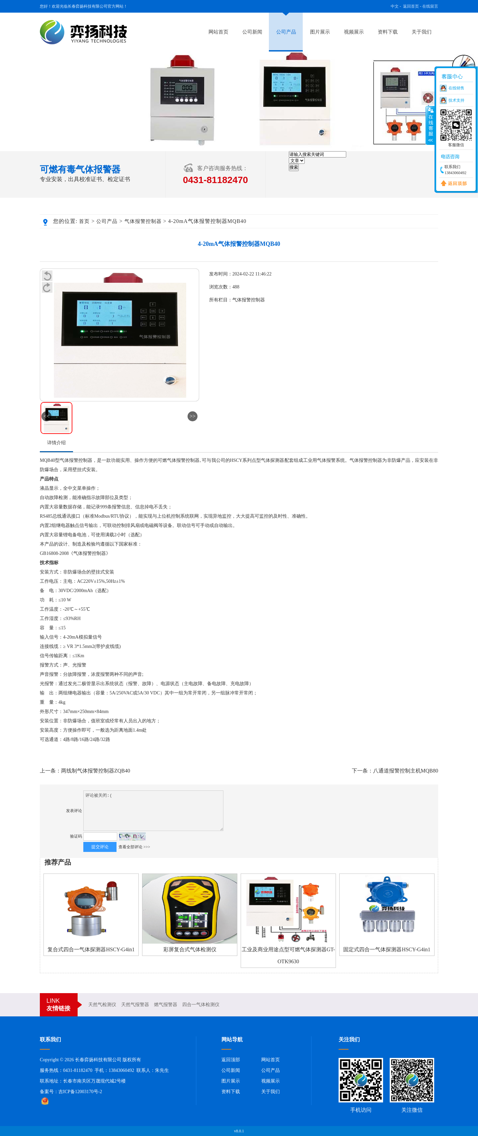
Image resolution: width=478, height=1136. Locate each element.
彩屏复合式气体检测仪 (189, 949)
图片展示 (320, 32)
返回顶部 (230, 1059)
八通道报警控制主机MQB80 (405, 771)
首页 (84, 221)
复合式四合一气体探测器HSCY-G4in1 (90, 949)
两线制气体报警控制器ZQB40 (95, 771)
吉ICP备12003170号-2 (80, 1091)
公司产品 (286, 32)
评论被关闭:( (153, 810)
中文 (395, 6)
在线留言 (430, 6)
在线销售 (456, 88)
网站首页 (218, 32)
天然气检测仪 (102, 1004)
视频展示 (354, 32)
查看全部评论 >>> (134, 847)
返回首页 (411, 6)
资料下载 (388, 32)
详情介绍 (56, 442)
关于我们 (422, 32)
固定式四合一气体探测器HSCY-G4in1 (386, 949)
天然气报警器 (135, 1004)
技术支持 (456, 100)
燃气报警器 (165, 1004)
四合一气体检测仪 (200, 1004)
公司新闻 (252, 32)
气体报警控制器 (143, 221)
